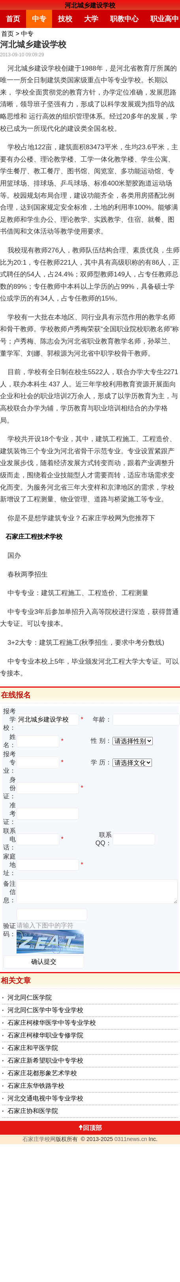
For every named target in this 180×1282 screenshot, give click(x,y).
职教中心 (124, 19)
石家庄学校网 (39, 1139)
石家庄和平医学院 (33, 1048)
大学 (91, 19)
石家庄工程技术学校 (34, 536)
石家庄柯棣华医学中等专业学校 (52, 1022)
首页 (13, 19)
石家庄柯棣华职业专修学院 (45, 1035)
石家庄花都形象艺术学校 (42, 1073)
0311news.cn (130, 1139)
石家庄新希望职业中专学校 (45, 1060)
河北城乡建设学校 (90, 5)
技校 (65, 19)
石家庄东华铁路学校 (36, 1085)
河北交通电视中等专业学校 (45, 1098)
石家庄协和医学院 (33, 1111)
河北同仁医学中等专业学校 (45, 1010)
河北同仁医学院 (30, 997)
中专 (39, 19)
